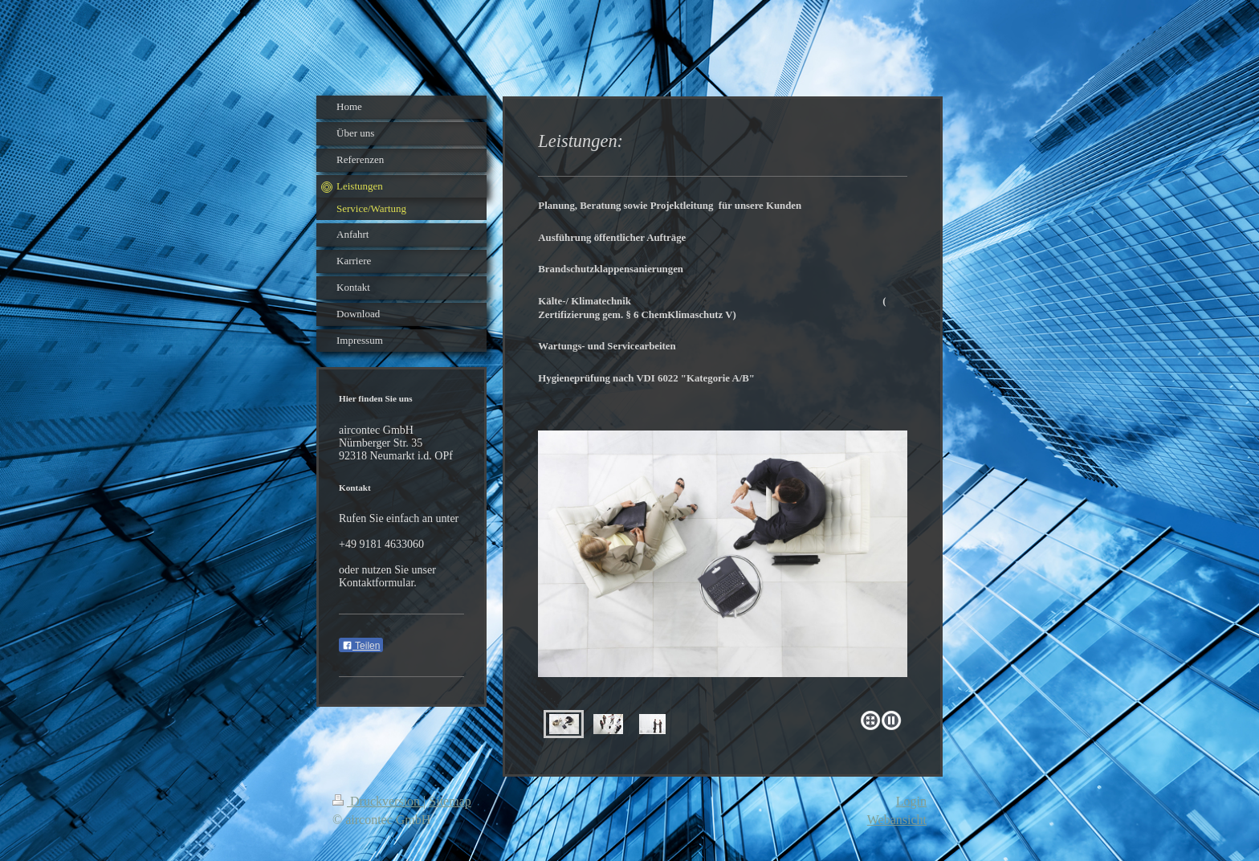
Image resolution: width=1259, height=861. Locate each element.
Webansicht (897, 819)
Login (911, 801)
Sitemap (450, 801)
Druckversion (377, 801)
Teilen (361, 645)
